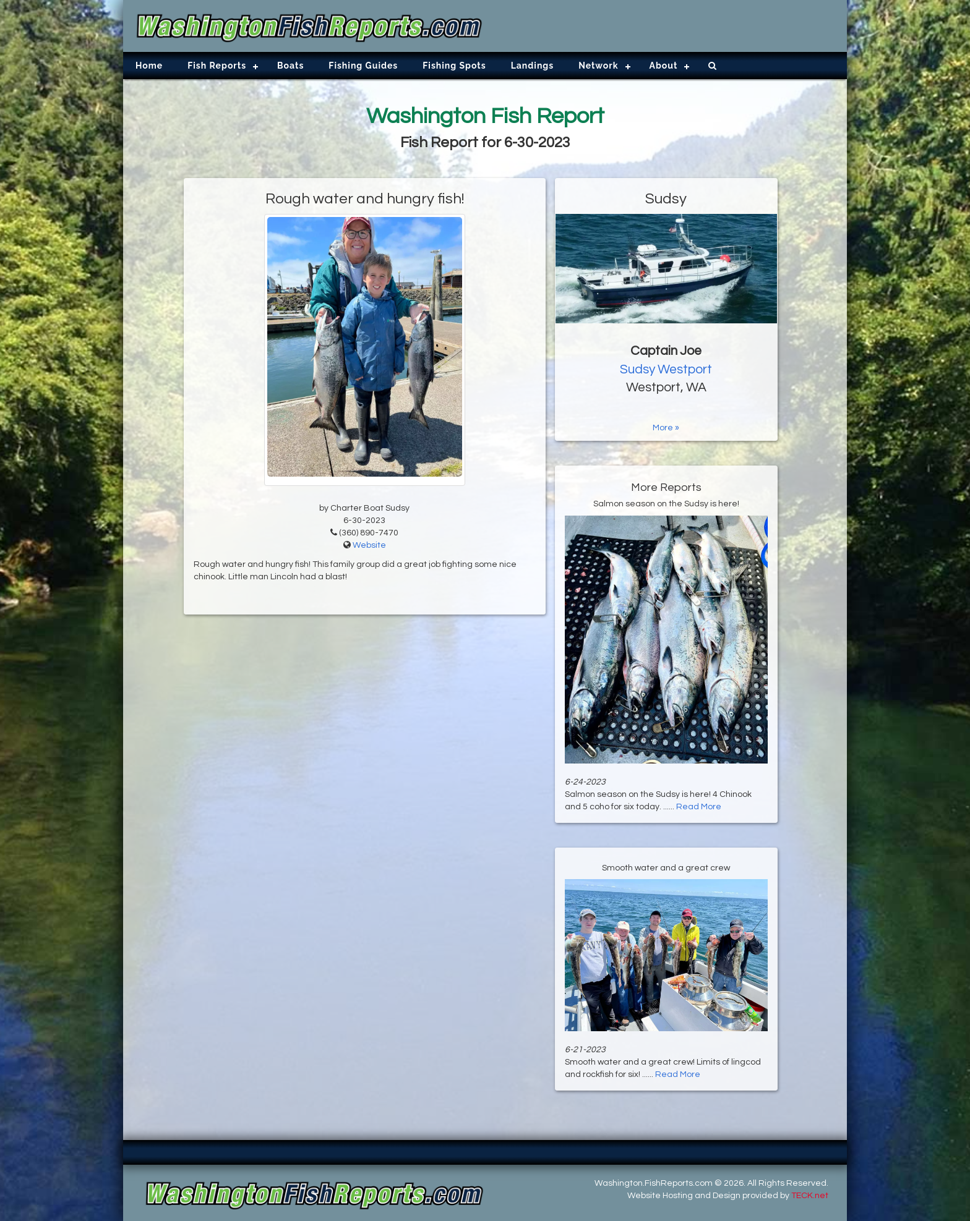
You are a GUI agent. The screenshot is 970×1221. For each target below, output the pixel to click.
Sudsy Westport (666, 369)
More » (666, 427)
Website (369, 545)
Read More (698, 806)
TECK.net (809, 1195)
